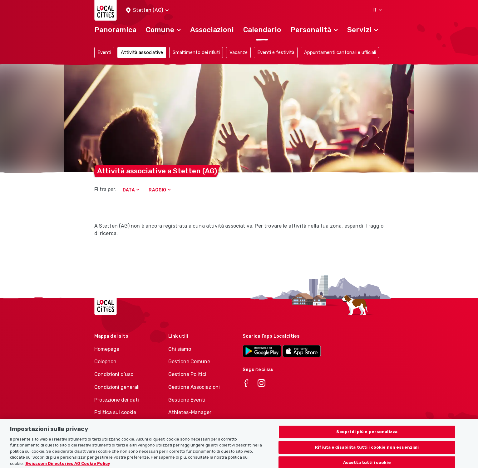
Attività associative (142, 52)
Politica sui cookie (115, 412)
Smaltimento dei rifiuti (196, 52)
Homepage (106, 349)
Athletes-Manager (189, 412)
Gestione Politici (187, 374)
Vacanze (238, 52)
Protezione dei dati (116, 400)
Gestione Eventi (186, 400)
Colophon (105, 361)
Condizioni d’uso (113, 374)
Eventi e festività (275, 52)
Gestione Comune (189, 361)
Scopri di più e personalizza (366, 436)
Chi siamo (179, 349)
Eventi (104, 52)
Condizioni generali (117, 387)
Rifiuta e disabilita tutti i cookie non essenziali (367, 452)
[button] (147, 10)
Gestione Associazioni (194, 387)
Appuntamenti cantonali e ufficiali (340, 52)
